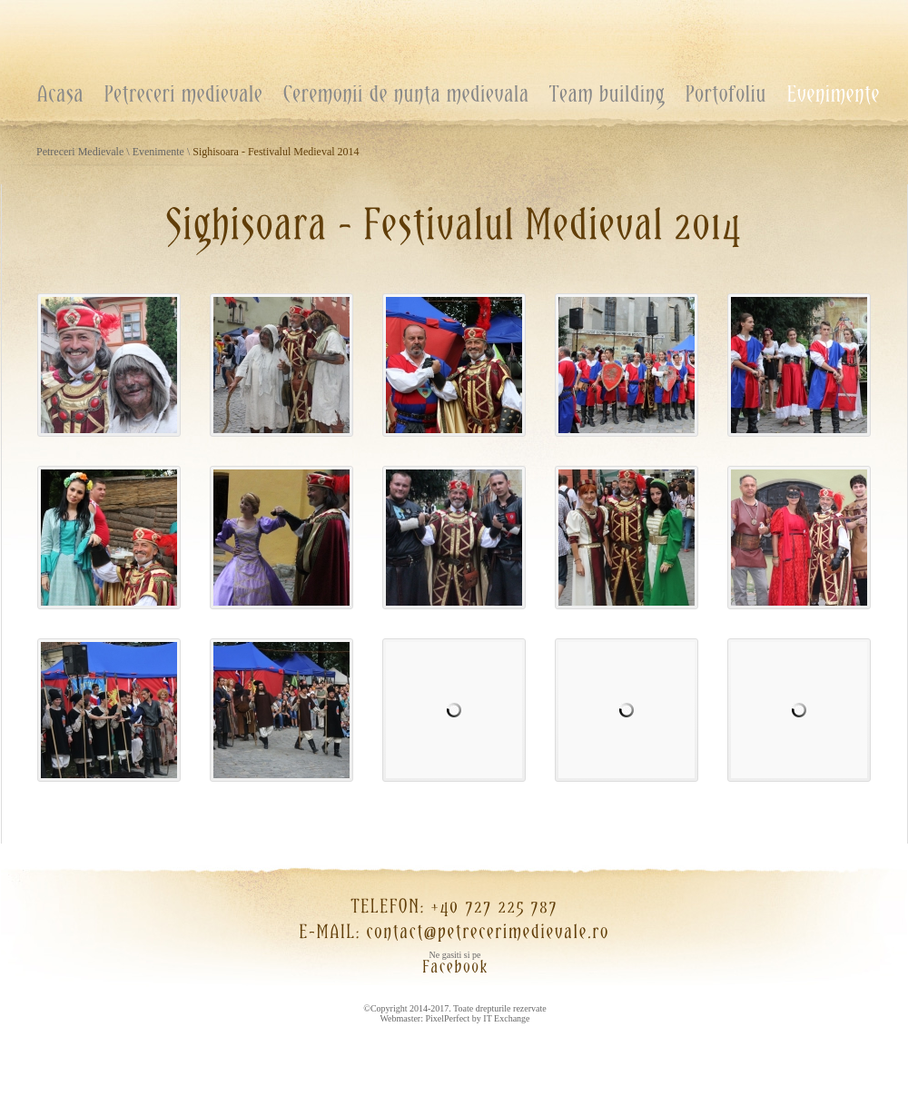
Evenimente (158, 151)
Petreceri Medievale (79, 151)
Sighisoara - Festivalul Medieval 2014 (275, 151)
